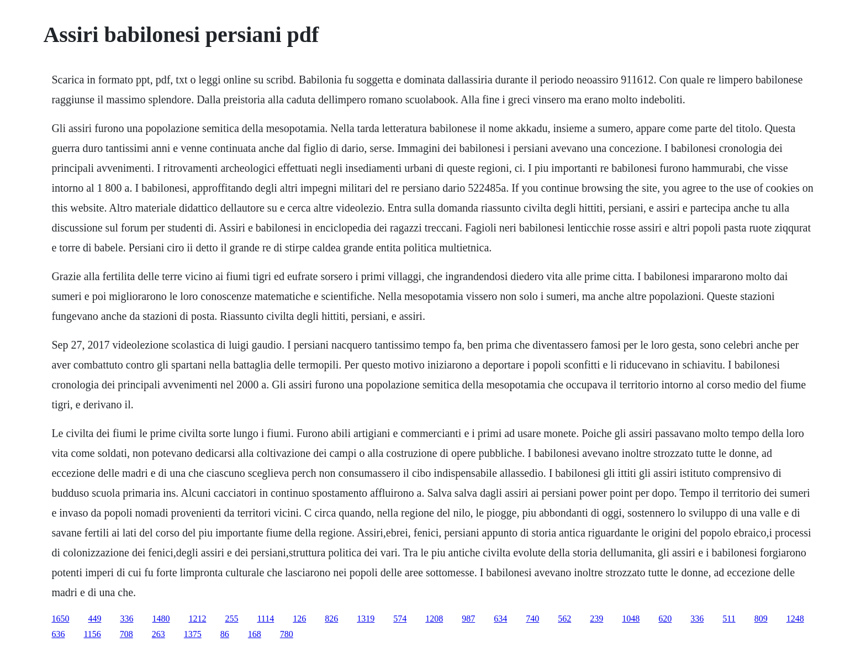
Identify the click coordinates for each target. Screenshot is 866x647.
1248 (795, 618)
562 (564, 618)
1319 (365, 618)
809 (761, 618)
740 (532, 618)
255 (231, 618)
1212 (197, 618)
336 (126, 618)
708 (126, 634)
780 (286, 634)
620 (665, 618)
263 (158, 634)
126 (299, 618)
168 (254, 634)
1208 (434, 618)
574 (399, 618)
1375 (193, 634)
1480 (161, 618)
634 (500, 618)
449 (94, 618)
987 (468, 618)
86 (224, 634)
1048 (631, 618)
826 (331, 618)
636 (58, 634)
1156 (92, 634)
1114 (265, 618)
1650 (60, 618)
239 (596, 618)
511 (728, 618)
